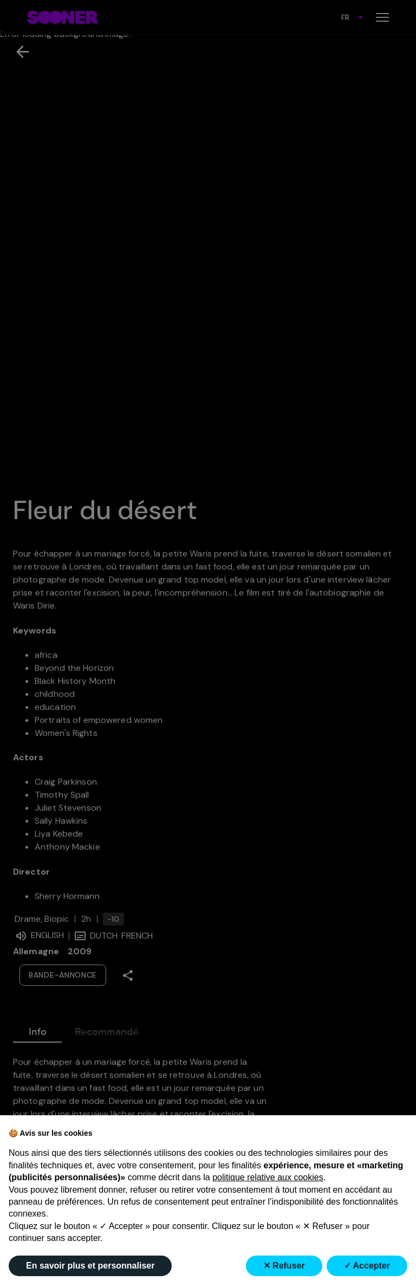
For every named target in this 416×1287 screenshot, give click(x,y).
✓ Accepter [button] (367, 1265)
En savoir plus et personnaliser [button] (90, 1265)
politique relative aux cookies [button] (267, 1177)
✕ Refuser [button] (284, 1265)
